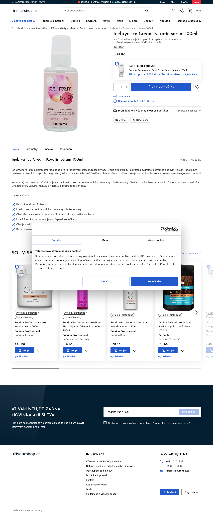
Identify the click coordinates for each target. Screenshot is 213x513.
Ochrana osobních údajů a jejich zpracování (110, 466)
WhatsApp (33, 466)
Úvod (20, 28)
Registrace (191, 492)
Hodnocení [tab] (65, 149)
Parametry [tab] (31, 149)
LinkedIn (52, 466)
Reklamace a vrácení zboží (101, 493)
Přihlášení (170, 492)
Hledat (146, 10)
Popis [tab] (15, 149)
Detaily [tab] (106, 240)
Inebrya (118, 46)
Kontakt (90, 479)
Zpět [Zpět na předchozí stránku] (13, 28)
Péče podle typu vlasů (63, 28)
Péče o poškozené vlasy (93, 28)
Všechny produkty (187, 253)
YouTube (43, 466)
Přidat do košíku (161, 86)
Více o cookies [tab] (156, 240)
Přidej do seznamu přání (197, 87)
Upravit (106, 281)
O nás (89, 489)
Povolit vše (154, 281)
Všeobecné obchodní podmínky (103, 461)
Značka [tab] (48, 149)
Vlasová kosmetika (37, 28)
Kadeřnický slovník (96, 484)
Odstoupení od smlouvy (99, 470)
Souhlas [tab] (56, 240)
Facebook (24, 466)
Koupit (26, 350)
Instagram (15, 466)
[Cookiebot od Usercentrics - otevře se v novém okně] (163, 229)
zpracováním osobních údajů (138, 423)
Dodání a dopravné (96, 475)
